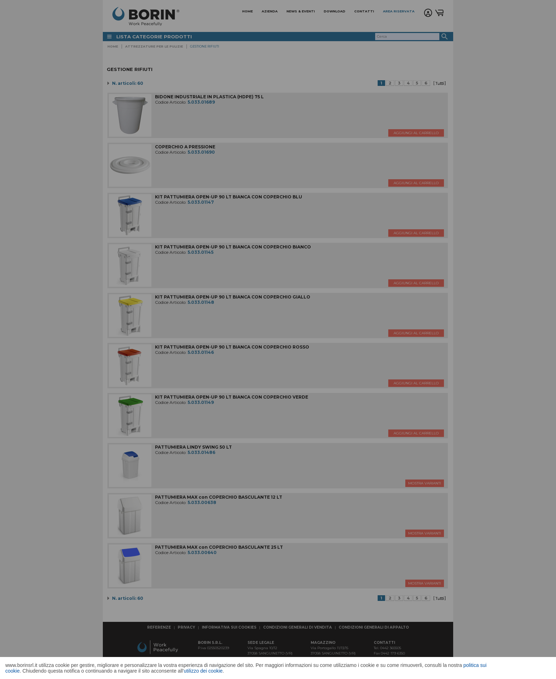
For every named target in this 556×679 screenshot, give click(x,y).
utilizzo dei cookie (203, 671)
